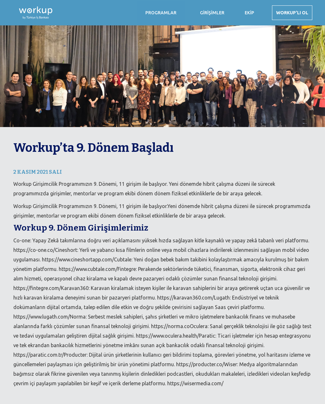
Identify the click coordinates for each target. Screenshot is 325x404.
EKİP (249, 12)
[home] (32, 12)
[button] (161, 13)
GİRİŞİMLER (212, 12)
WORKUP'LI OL (292, 12)
